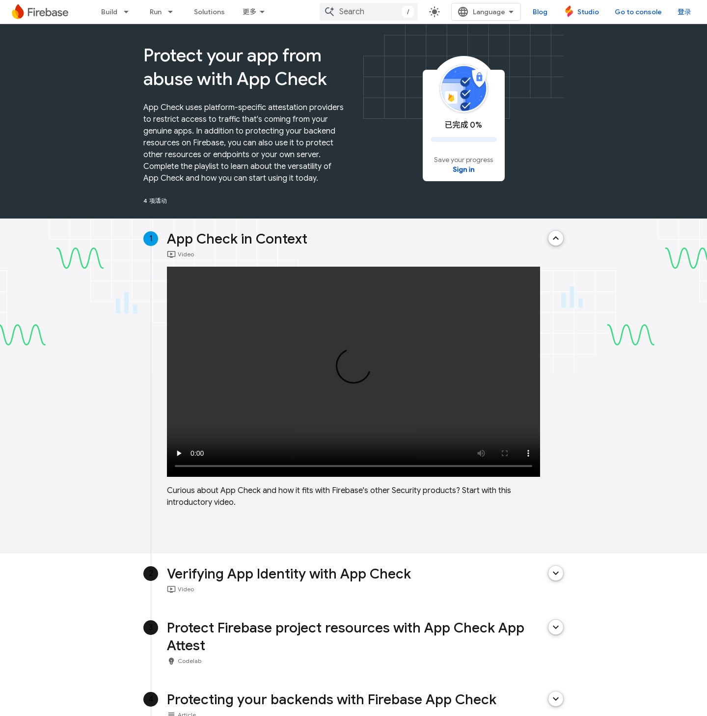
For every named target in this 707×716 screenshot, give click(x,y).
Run (156, 11)
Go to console (638, 11)
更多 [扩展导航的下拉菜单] (249, 11)
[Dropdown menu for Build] (129, 12)
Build (109, 11)
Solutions (209, 11)
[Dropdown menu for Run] (173, 12)
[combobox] (369, 12)
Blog (540, 11)
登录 (684, 11)
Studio (588, 11)
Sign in (463, 169)
